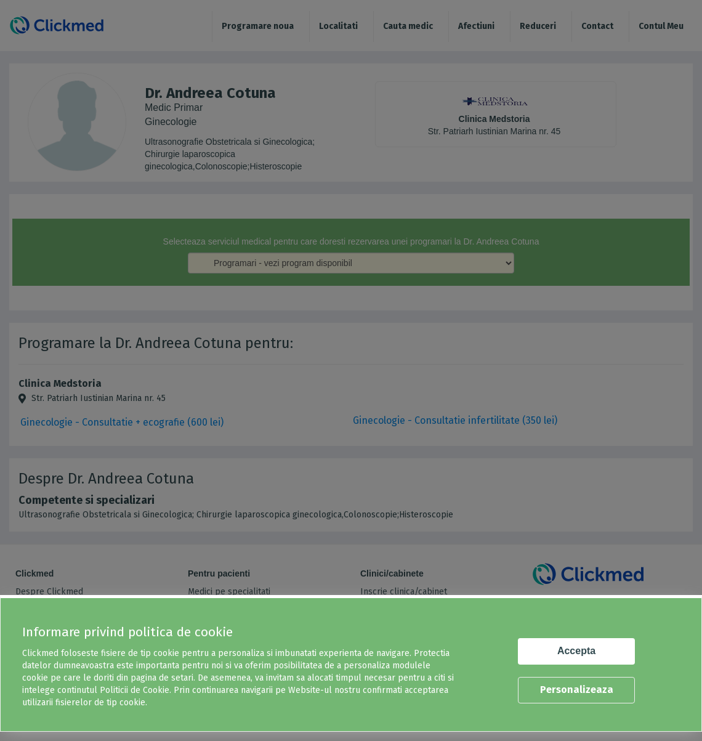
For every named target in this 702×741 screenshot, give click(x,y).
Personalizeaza (576, 689)
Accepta (576, 651)
